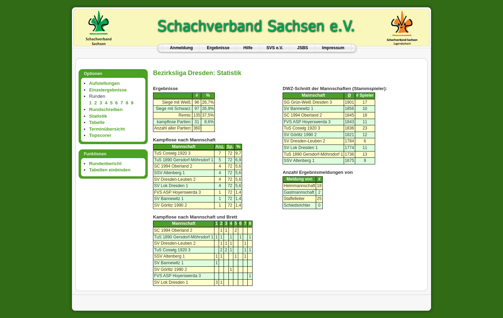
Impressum (333, 47)
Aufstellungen (104, 83)
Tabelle (96, 122)
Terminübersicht (107, 129)
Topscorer (100, 135)
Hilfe (248, 47)
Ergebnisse (218, 47)
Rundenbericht (105, 163)
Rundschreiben (106, 109)
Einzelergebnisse (108, 90)
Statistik (98, 116)
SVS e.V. (275, 47)
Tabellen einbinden (109, 169)
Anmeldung (181, 47)
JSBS (302, 47)
